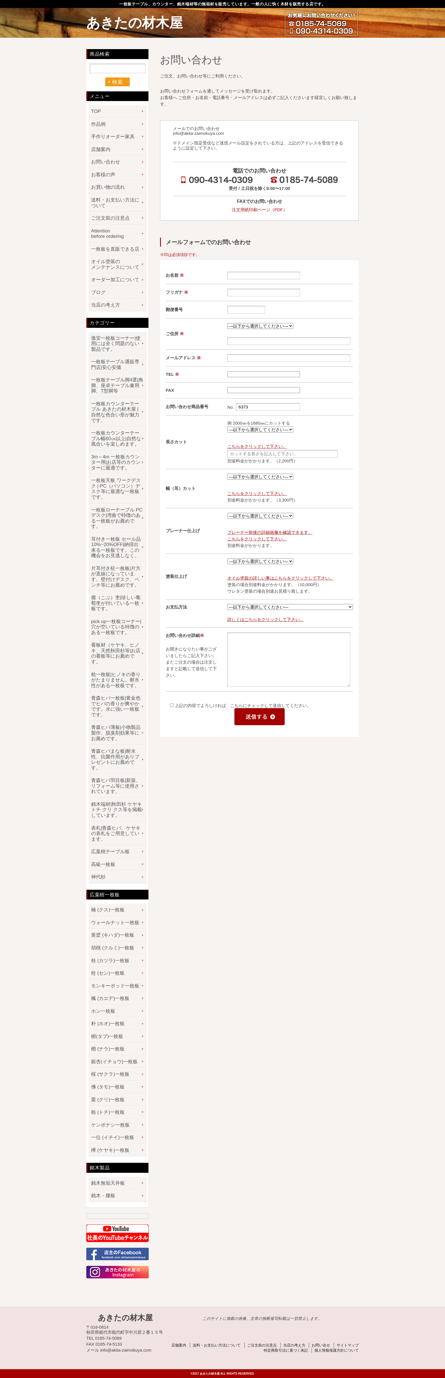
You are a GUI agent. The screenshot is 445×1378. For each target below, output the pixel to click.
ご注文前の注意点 (110, 218)
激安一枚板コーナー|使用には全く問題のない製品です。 (115, 343)
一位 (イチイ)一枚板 (112, 1137)
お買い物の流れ (108, 187)
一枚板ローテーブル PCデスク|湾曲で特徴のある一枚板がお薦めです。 (116, 518)
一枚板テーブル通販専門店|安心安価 (115, 364)
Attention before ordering (107, 233)
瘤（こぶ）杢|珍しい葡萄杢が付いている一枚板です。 (115, 603)
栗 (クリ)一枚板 (108, 1099)
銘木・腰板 (103, 1195)
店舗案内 (100, 149)
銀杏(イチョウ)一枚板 (114, 1061)
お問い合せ (321, 1345)
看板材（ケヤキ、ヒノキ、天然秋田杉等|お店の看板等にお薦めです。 (115, 653)
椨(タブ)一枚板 (107, 1036)
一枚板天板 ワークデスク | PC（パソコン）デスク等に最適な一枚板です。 (116, 489)
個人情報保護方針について (336, 1350)
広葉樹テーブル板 (110, 851)
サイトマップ (348, 1345)
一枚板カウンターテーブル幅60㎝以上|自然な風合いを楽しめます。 (116, 438)
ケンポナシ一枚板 (110, 1125)
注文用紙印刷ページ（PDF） (259, 209)
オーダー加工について (115, 279)
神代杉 (98, 877)
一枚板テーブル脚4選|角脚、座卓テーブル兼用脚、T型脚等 (117, 385)
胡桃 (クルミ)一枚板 (112, 948)
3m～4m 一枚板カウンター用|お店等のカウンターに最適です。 (115, 462)
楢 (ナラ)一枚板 (108, 1049)
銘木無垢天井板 (108, 1183)
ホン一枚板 (103, 1011)
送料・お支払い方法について (115, 202)
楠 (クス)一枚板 (108, 910)
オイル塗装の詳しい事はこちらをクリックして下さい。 (280, 578)
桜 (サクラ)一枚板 (110, 1074)
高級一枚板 (103, 864)
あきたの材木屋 (134, 22)
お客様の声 (103, 174)
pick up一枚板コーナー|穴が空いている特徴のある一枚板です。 (116, 627)
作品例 (98, 124)
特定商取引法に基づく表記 (286, 1350)
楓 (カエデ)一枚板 (110, 998)
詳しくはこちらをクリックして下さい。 (265, 619)
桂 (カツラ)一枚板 (110, 960)
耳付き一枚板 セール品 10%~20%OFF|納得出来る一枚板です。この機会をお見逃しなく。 (116, 547)
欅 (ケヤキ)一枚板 (110, 1150)
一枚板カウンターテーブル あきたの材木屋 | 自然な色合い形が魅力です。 (115, 412)
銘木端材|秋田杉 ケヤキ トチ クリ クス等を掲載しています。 (116, 810)
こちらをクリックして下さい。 (257, 446)
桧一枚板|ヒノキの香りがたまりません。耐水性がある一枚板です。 (115, 680)
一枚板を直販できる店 (115, 249)
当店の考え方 (105, 305)
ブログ (98, 292)
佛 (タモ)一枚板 (108, 1087)
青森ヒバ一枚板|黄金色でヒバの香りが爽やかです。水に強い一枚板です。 (115, 706)
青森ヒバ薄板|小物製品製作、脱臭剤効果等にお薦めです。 (115, 733)
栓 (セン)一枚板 (108, 973)
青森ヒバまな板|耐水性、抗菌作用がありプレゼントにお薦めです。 (115, 759)
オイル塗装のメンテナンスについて (115, 264)
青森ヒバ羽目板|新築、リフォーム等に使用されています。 (115, 786)
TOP (96, 111)
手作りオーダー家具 (113, 136)
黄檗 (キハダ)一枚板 (112, 935)
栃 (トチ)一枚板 (108, 1112)
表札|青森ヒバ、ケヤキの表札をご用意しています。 (115, 833)
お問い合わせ (105, 162)
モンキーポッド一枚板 (115, 986)
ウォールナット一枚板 (115, 922)
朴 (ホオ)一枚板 (108, 1023)
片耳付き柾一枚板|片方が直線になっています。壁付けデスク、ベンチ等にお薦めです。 (115, 577)
